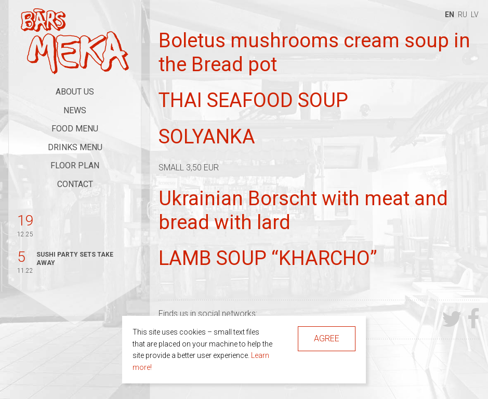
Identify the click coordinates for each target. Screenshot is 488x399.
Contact (75, 184)
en (449, 14)
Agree (326, 338)
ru (462, 14)
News (74, 110)
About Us (75, 92)
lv (475, 14)
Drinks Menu (75, 147)
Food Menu (74, 129)
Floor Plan (74, 165)
